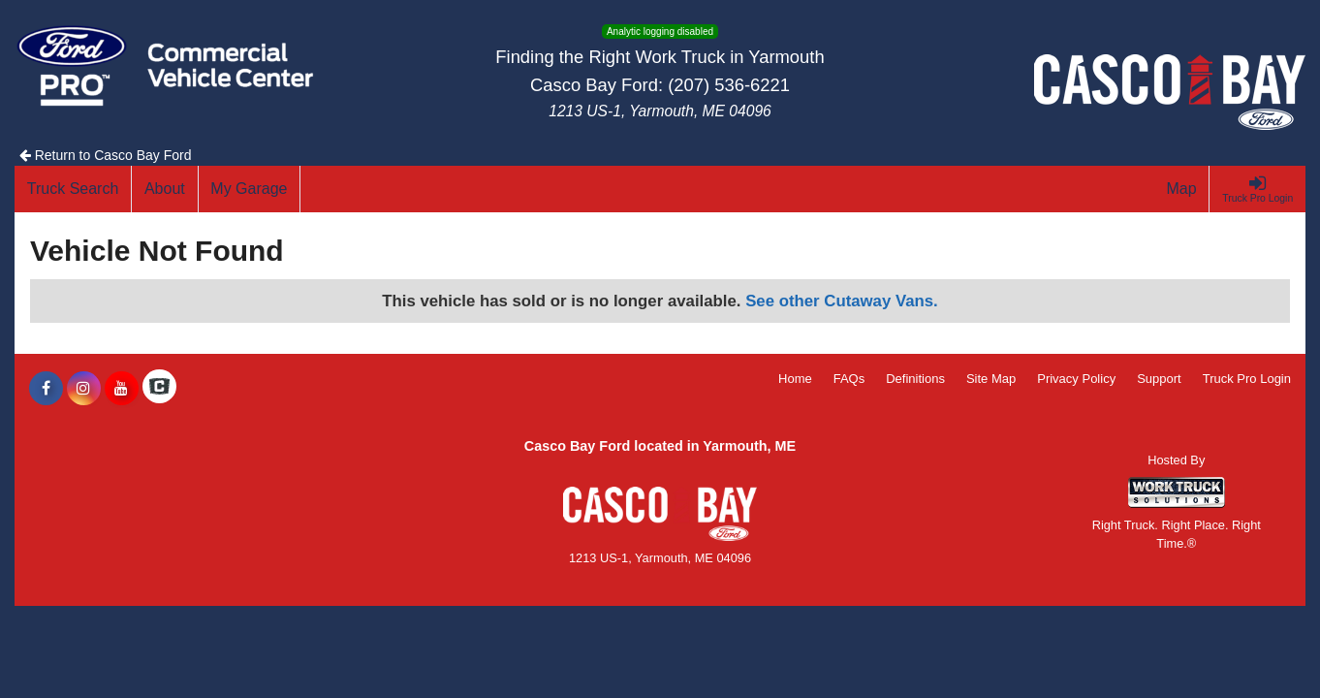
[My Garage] (250, 189)
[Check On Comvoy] (159, 389)
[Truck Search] (73, 189)
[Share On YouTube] (122, 389)
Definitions (915, 378)
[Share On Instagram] (84, 389)
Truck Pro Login (1247, 378)
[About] (165, 189)
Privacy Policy (1076, 378)
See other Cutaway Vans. (841, 301)
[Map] (1182, 189)
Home (795, 378)
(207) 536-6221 (729, 85)
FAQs (849, 378)
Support (1159, 378)
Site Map (991, 378)
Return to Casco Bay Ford (105, 155)
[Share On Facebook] (46, 389)
